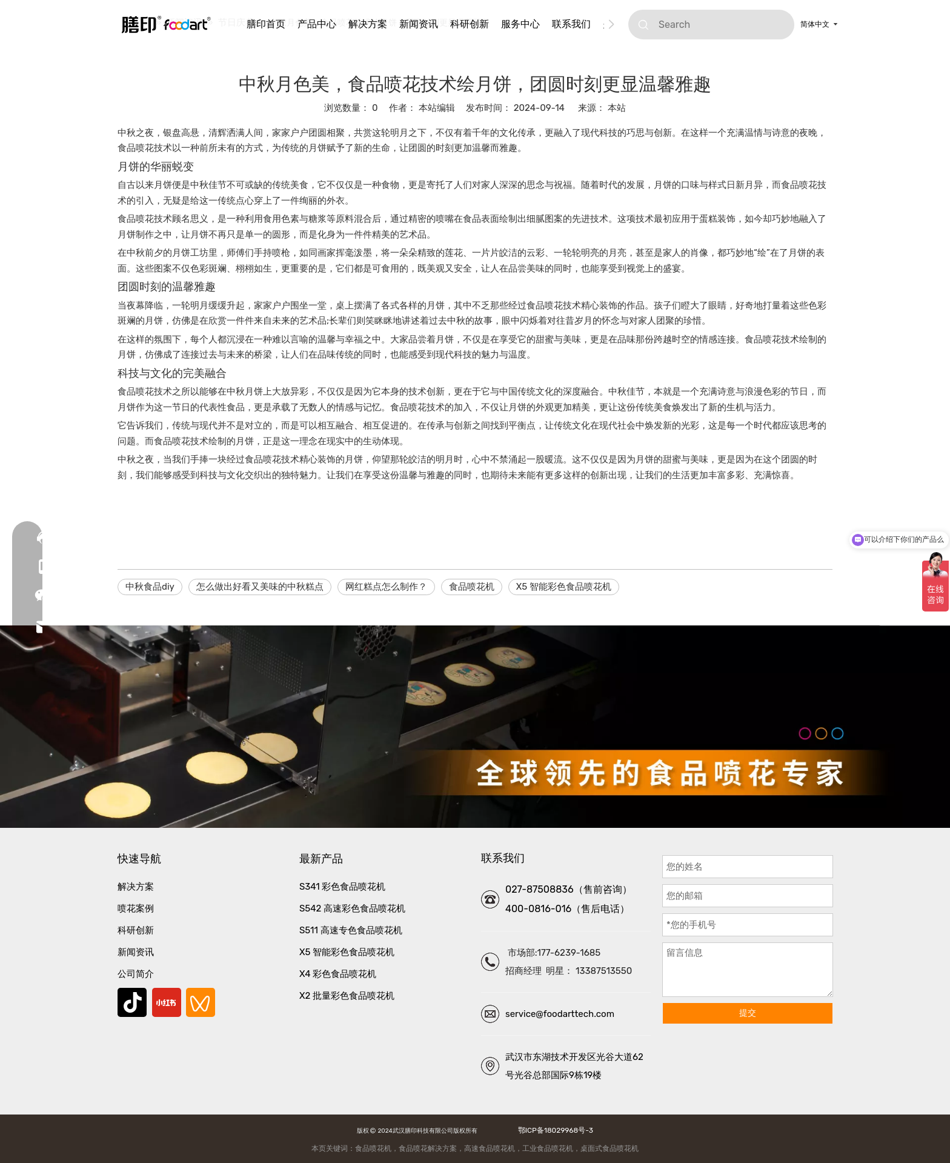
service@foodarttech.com (559, 1013)
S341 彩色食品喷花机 (342, 886)
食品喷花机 (471, 586)
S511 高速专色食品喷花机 (350, 930)
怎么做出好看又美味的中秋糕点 (260, 586)
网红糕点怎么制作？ (386, 586)
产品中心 (316, 24)
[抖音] (132, 1002)
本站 (617, 107)
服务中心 (520, 24)
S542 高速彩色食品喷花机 (352, 908)
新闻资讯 (418, 24)
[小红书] (166, 1002)
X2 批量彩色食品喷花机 (346, 995)
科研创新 (469, 24)
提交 (747, 1013)
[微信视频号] (200, 1002)
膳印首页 (266, 24)
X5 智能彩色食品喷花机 (563, 586)
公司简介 (136, 973)
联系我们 (571, 24)
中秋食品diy (149, 586)
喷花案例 (136, 908)
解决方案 (367, 24)
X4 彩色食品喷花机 (337, 973)
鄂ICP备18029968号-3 (553, 1130)
